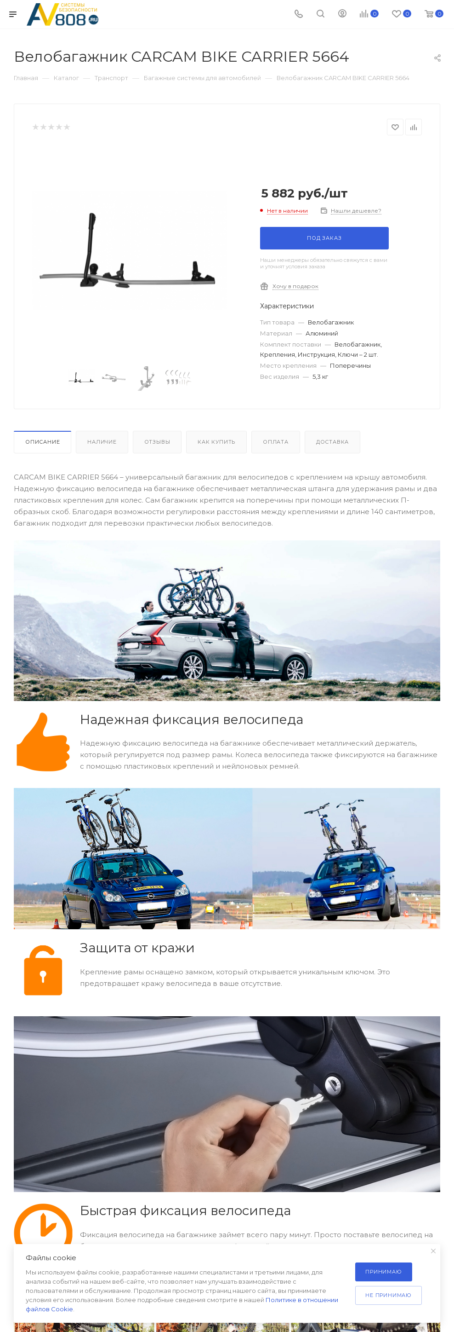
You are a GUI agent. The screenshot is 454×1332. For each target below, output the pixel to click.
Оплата (276, 442)
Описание (42, 442)
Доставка (332, 442)
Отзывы (157, 442)
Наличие (102, 442)
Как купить (216, 442)
